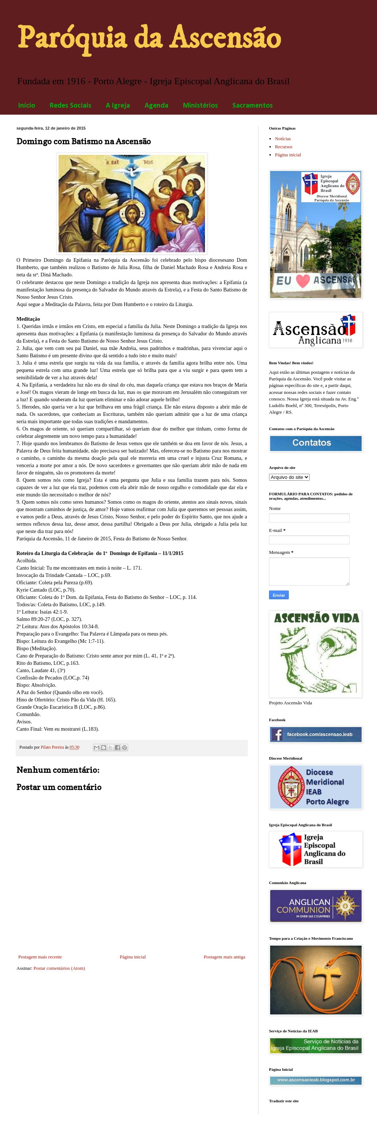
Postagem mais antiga (224, 957)
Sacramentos (252, 105)
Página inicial (133, 957)
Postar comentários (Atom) (59, 968)
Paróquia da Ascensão (148, 38)
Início (26, 105)
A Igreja (118, 105)
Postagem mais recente (40, 957)
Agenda (156, 105)
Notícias (283, 138)
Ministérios (200, 105)
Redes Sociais (70, 105)
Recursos (283, 146)
